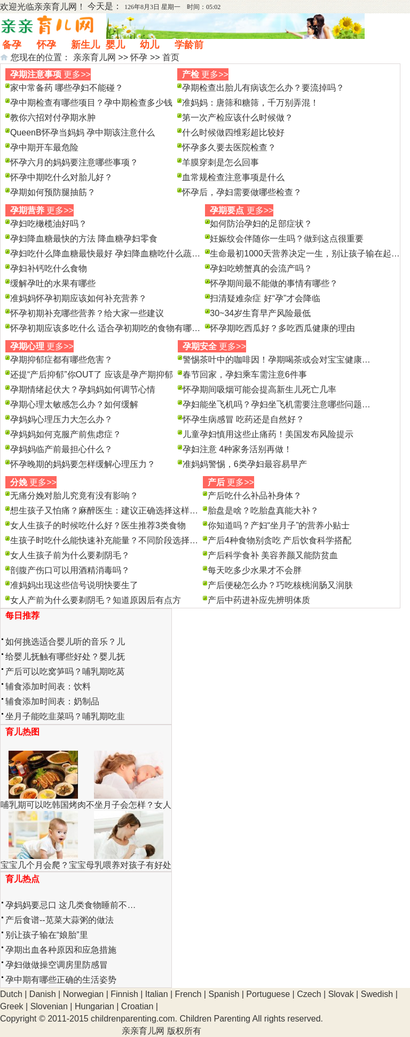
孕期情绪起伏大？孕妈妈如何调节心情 (82, 389)
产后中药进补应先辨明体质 (259, 600)
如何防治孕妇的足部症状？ (261, 223)
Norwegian (83, 994)
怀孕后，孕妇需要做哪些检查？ (242, 192)
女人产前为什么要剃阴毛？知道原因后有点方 (95, 600)
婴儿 (115, 44)
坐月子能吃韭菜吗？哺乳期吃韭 (65, 716)
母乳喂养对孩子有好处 (128, 865)
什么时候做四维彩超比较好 (233, 132)
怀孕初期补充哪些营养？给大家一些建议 (87, 313)
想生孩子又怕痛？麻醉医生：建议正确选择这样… (104, 510)
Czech (309, 994)
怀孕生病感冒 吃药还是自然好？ (243, 419)
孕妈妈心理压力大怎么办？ (61, 419)
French (188, 994)
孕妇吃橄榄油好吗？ (48, 223)
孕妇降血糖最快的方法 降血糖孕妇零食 (83, 238)
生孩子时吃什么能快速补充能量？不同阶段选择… (104, 540)
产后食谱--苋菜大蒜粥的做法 (59, 920)
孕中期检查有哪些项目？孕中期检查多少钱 (91, 102)
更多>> (77, 74)
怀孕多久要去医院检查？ (229, 147)
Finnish (124, 994)
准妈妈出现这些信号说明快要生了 (74, 585)
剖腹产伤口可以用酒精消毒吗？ (70, 570)
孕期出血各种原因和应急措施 (60, 949)
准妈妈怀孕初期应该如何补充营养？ (78, 298)
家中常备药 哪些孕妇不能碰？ (66, 87)
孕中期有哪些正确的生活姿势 (60, 979)
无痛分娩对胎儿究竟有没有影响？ (74, 495)
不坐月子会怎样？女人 (128, 804)
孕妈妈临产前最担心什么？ (61, 449)
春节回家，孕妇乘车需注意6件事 (245, 374)
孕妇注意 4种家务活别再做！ (237, 449)
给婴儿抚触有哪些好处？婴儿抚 (65, 656)
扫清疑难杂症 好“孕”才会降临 (265, 298)
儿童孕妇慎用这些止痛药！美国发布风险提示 (268, 434)
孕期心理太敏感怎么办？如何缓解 (74, 404)
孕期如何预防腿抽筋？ (53, 192)
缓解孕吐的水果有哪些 (53, 283)
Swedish (377, 994)
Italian (156, 994)
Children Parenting (214, 1018)
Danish (42, 994)
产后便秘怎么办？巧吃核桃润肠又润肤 (280, 585)
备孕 (11, 44)
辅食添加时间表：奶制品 (52, 701)
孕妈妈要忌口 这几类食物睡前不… (70, 905)
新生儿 (85, 44)
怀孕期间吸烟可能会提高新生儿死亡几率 (259, 389)
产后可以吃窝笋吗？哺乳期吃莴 (65, 671)
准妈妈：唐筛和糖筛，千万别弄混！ (250, 102)
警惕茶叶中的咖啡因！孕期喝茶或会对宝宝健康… (276, 359)
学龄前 (189, 44)
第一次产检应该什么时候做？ (237, 117)
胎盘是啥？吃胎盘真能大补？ (263, 510)
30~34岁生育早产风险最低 (260, 313)
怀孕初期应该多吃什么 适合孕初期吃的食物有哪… (105, 328)
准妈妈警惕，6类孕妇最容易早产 (245, 464)
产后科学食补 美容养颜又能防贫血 (273, 555)
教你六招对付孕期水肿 (53, 117)
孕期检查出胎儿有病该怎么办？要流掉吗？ (263, 87)
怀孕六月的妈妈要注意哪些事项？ (74, 162)
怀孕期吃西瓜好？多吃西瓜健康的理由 (282, 328)
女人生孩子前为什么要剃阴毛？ (70, 555)
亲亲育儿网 (55, 6)
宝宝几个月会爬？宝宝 (43, 865)
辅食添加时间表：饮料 (48, 686)
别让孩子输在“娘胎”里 (46, 934)
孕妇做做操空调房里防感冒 (56, 964)
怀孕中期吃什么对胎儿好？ (61, 177)
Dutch (11, 994)
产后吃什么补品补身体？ (255, 495)
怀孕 (46, 44)
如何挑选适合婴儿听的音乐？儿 (65, 641)
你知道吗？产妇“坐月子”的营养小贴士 (279, 525)
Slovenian (49, 1006)
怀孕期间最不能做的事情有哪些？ (274, 283)
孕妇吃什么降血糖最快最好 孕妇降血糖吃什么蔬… (105, 253)
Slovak (341, 994)
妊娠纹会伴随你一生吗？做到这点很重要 (287, 238)
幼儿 (149, 44)
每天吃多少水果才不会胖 (255, 570)
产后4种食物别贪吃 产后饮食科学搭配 (279, 540)
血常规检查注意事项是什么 (233, 177)
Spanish (223, 994)
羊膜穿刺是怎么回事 (220, 162)
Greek (11, 1006)
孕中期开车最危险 (44, 147)
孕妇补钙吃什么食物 (48, 268)
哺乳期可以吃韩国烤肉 (43, 804)
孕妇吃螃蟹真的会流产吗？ (261, 268)
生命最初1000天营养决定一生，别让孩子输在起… (305, 253)
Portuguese (268, 994)
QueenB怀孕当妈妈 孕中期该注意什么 (82, 132)
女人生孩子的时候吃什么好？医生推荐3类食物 (98, 525)
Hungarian (94, 1006)
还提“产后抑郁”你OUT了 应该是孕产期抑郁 (91, 374)
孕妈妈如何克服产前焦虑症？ (65, 434)
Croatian (137, 1006)
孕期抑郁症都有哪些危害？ (61, 359)
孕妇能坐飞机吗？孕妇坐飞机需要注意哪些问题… (276, 404)
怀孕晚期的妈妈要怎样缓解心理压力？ (82, 464)
